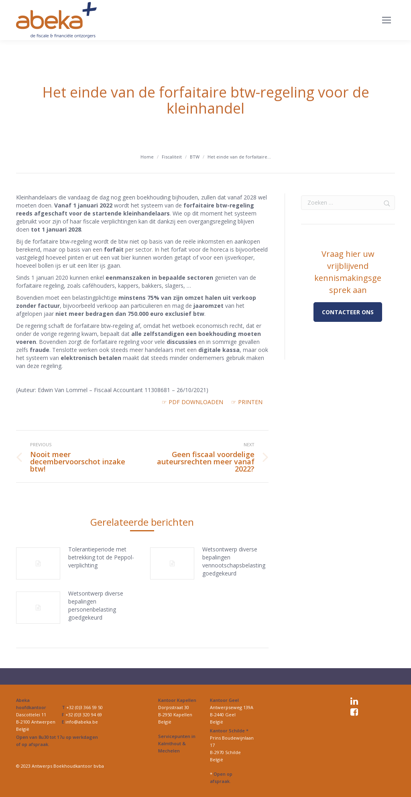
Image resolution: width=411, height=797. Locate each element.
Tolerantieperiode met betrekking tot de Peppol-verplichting (101, 557)
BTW (194, 157)
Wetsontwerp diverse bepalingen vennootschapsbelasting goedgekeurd (233, 561)
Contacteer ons (348, 312)
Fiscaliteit (172, 157)
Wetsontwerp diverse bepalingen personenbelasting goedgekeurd (95, 605)
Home (147, 157)
